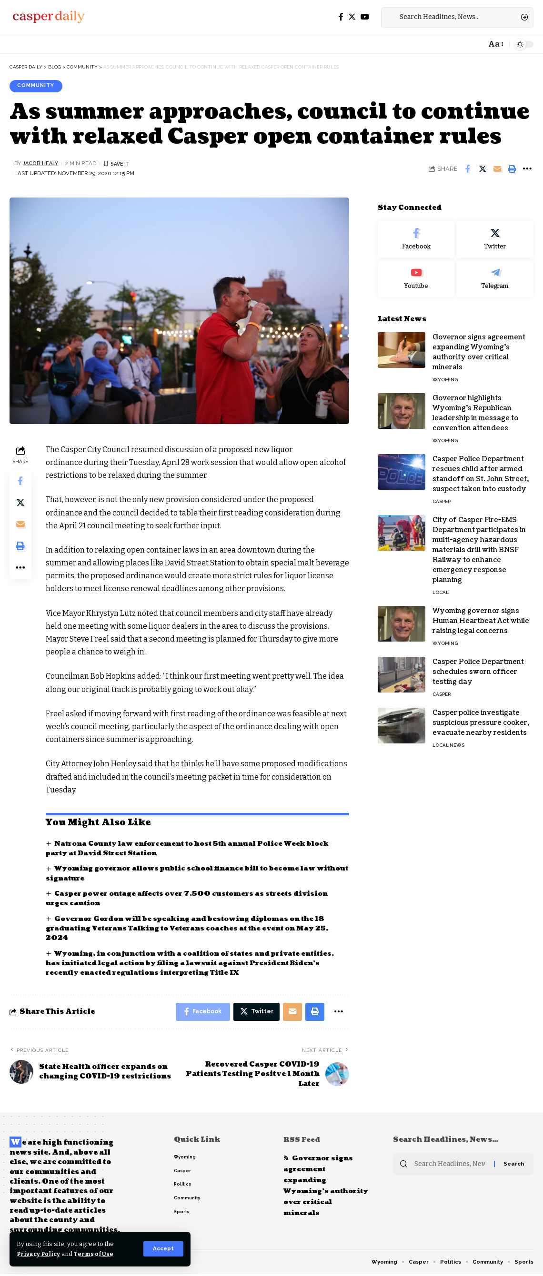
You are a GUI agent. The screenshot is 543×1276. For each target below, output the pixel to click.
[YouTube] (365, 16)
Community (38, 86)
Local (440, 586)
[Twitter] (352, 16)
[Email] (497, 169)
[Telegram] (495, 272)
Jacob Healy (41, 164)
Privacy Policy (39, 1253)
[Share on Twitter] (482, 169)
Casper (441, 495)
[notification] (476, 44)
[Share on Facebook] (467, 169)
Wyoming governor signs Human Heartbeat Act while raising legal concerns (480, 614)
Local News (448, 739)
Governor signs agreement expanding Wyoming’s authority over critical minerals (319, 1188)
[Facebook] (341, 16)
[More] (526, 169)
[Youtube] (416, 272)
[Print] (512, 169)
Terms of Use (96, 1253)
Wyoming (445, 373)
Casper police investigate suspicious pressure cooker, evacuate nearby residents (480, 716)
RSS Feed (302, 1141)
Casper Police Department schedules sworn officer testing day (478, 665)
